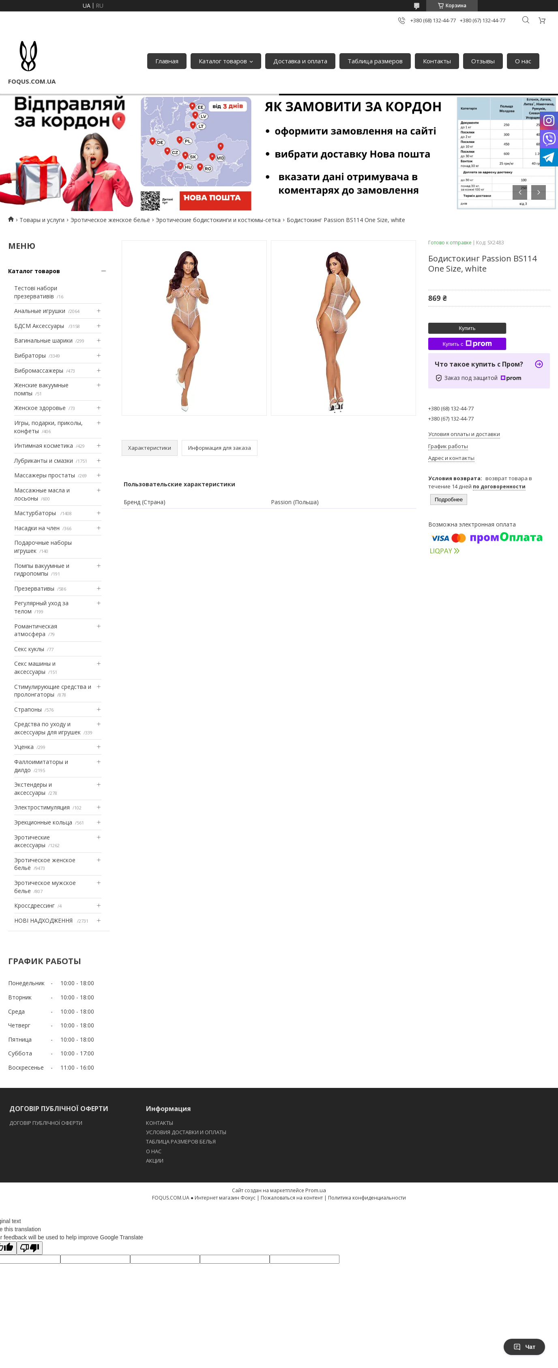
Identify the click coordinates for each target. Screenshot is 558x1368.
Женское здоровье (40, 408)
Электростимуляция (42, 807)
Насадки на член (37, 528)
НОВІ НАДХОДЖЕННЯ (44, 920)
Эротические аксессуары (32, 841)
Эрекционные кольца (43, 822)
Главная (166, 61)
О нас (523, 61)
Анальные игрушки (39, 311)
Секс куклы (29, 649)
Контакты (437, 61)
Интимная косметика (43, 445)
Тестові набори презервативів (35, 292)
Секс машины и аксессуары (35, 667)
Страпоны (28, 709)
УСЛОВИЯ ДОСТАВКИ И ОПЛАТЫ (186, 1132)
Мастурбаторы (36, 513)
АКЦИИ (154, 1160)
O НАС (153, 1151)
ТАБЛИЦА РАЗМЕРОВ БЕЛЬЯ (181, 1141)
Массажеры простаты (44, 475)
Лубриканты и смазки (43, 460)
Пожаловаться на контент (292, 1197)
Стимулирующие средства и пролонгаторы (52, 691)
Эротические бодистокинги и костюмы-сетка (218, 220)
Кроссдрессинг (34, 905)
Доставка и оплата (300, 61)
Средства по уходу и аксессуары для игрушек (47, 728)
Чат (524, 1347)
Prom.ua (315, 1190)
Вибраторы (30, 355)
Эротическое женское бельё (110, 220)
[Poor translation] (30, 1248)
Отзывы (483, 61)
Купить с (466, 343)
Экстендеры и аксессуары (33, 788)
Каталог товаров (223, 61)
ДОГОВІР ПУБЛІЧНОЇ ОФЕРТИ (46, 1122)
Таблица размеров (375, 61)
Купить (467, 328)
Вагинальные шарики (43, 340)
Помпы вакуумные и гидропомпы (41, 570)
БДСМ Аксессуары (40, 326)
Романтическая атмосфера (35, 630)
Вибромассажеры (38, 370)
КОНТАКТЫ (159, 1122)
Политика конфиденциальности (367, 1197)
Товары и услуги (41, 220)
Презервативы (34, 588)
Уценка (24, 747)
